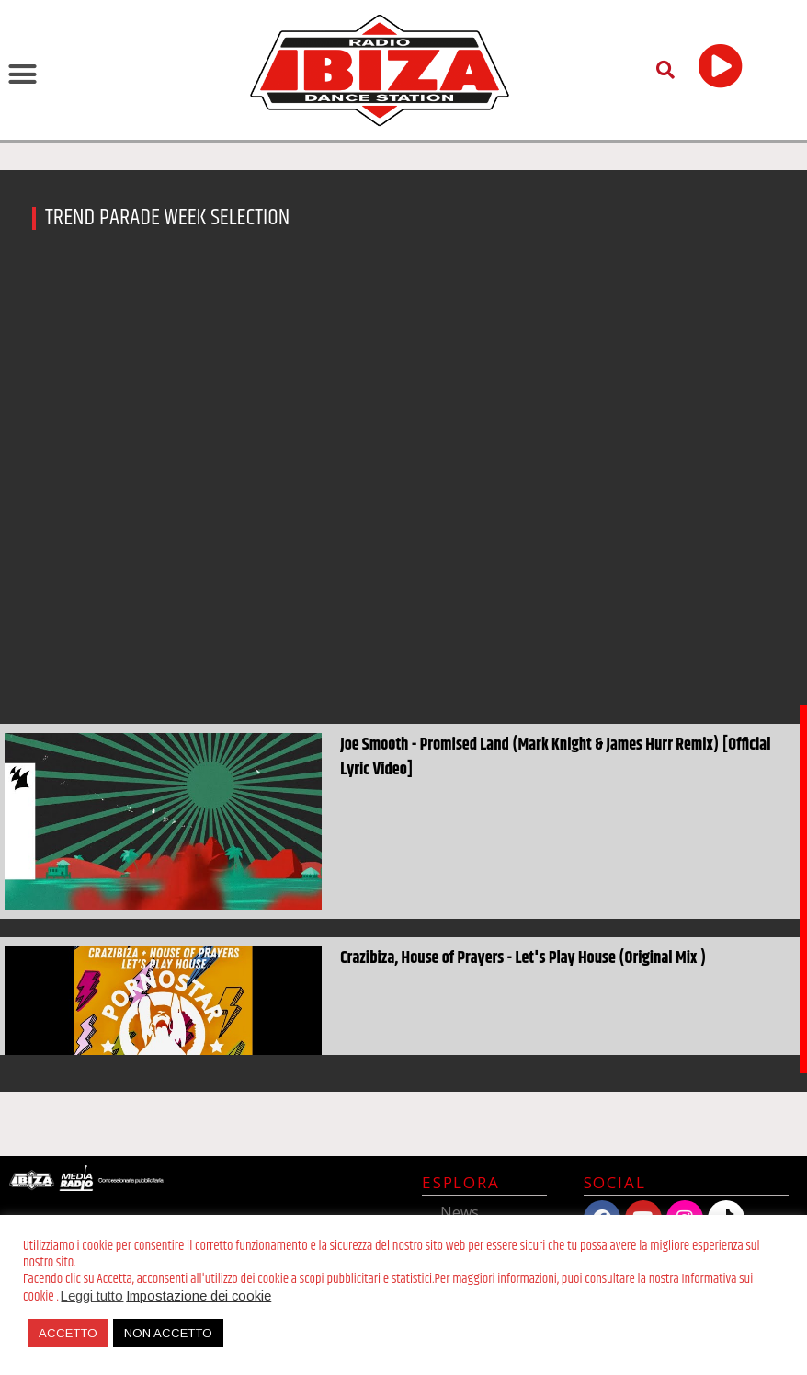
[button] (23, 74)
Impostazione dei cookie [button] (198, 1296)
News (459, 1212)
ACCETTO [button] (68, 1333)
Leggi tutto (92, 1296)
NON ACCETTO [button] (168, 1333)
